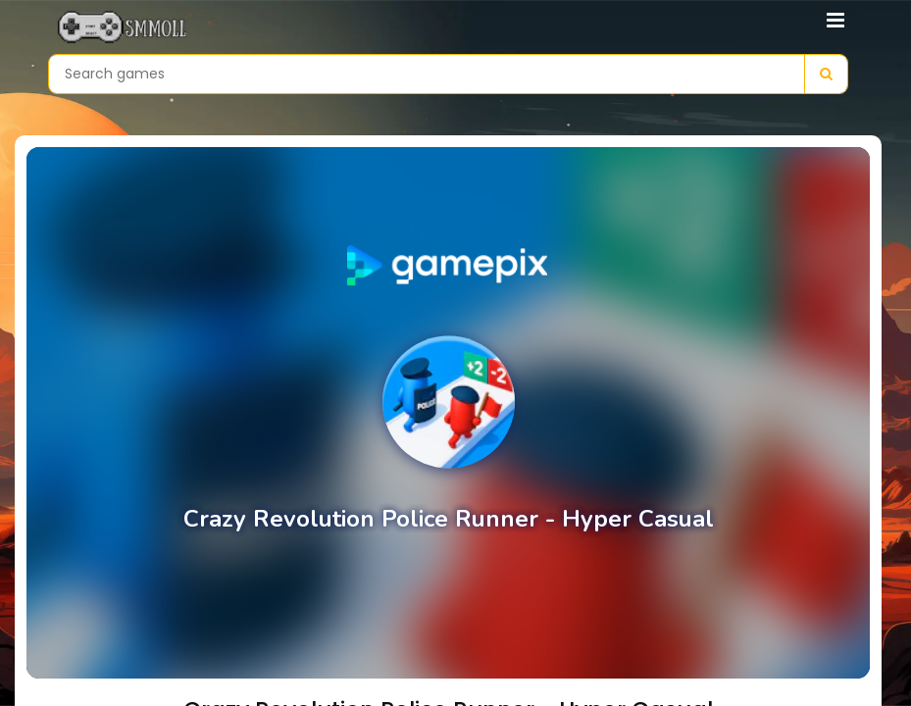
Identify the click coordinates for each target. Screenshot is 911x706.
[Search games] (426, 74)
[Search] (825, 74)
